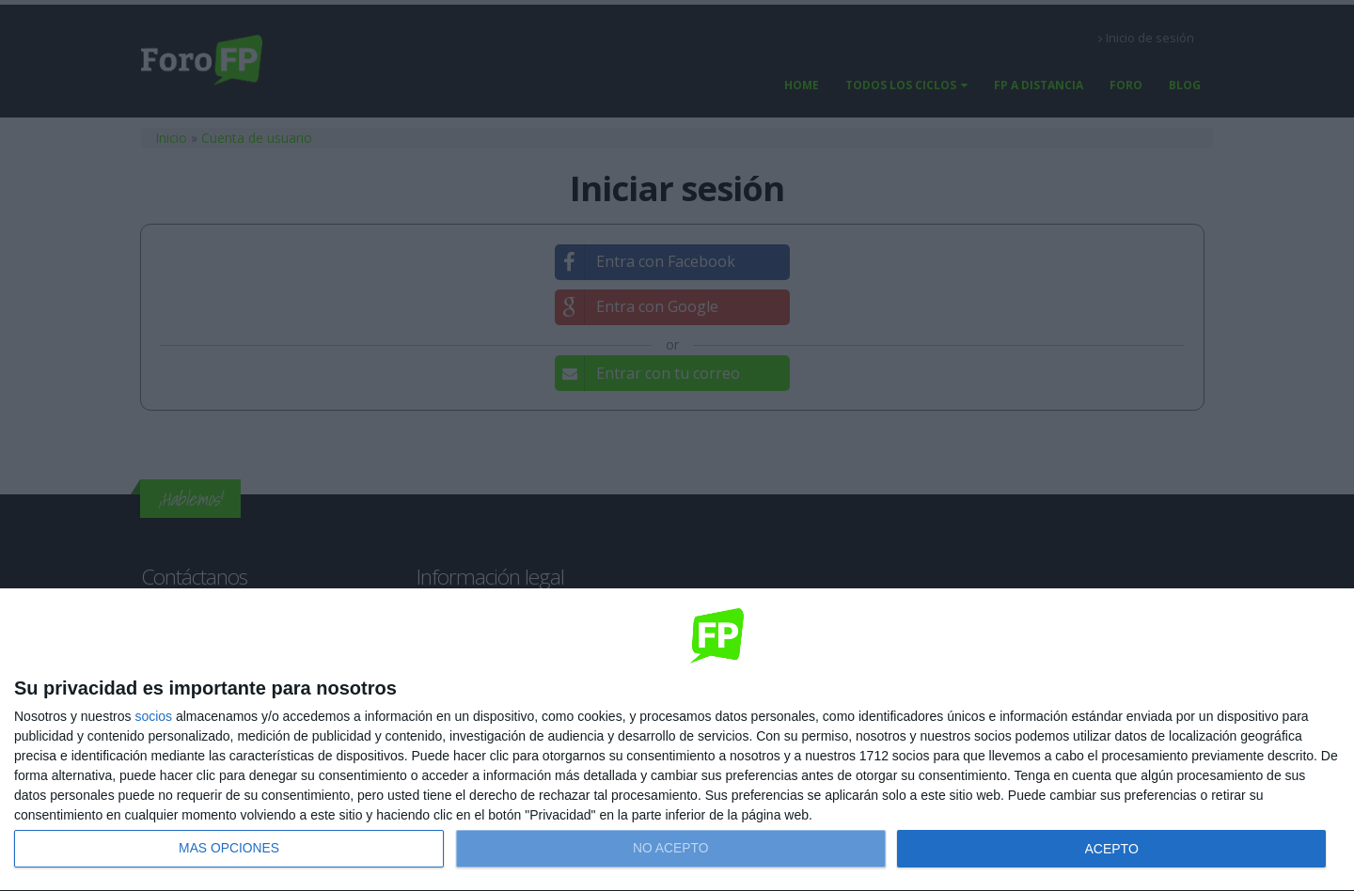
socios (153, 716)
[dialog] (677, 740)
